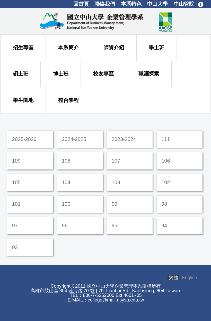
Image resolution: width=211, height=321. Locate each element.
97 (15, 225)
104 (66, 182)
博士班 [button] (60, 74)
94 (164, 225)
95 (114, 225)
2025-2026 (24, 139)
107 (116, 161)
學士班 (156, 47)
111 (165, 139)
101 (16, 204)
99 (114, 204)
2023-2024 (124, 139)
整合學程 (68, 100)
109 (16, 161)
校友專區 (103, 74)
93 (15, 247)
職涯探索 (148, 74)
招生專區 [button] (23, 47)
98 (164, 204)
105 (16, 182)
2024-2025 (74, 139)
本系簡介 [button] (68, 47)
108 (66, 161)
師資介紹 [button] (113, 47)
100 (66, 204)
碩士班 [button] (20, 74)
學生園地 (23, 100)
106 (165, 161)
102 (165, 182)
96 (64, 225)
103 (116, 182)
